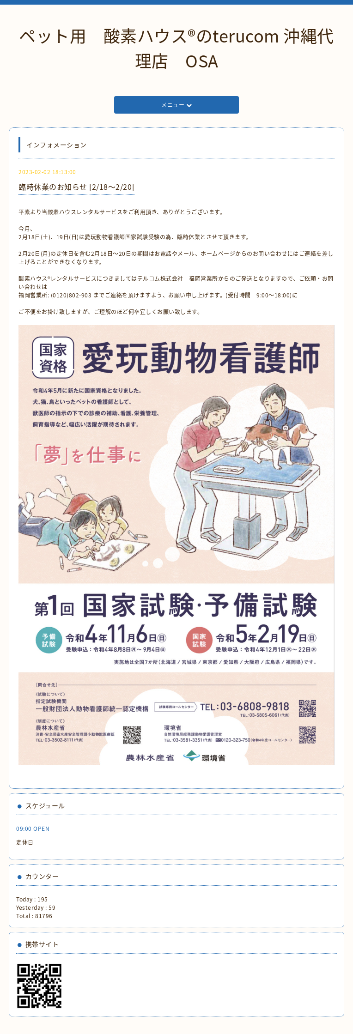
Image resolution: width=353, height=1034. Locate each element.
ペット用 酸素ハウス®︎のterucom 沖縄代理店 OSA (176, 48)
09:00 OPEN (32, 828)
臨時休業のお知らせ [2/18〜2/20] (76, 186)
